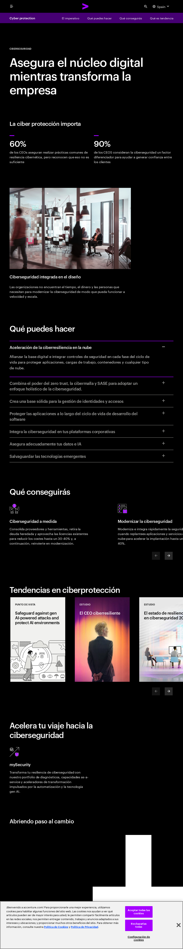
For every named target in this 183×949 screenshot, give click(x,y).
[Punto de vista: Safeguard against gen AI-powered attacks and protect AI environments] (37, 639)
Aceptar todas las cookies (139, 912)
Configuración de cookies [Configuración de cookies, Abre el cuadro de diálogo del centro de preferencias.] (139, 938)
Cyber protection (22, 18)
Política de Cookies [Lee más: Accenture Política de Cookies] (56, 927)
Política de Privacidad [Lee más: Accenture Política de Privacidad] (84, 927)
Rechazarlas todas (138, 925)
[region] (91, 925)
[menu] (11, 6)
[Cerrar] (178, 925)
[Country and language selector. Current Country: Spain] (161, 6)
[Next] (168, 556)
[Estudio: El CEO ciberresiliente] (102, 639)
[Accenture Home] (85, 6)
